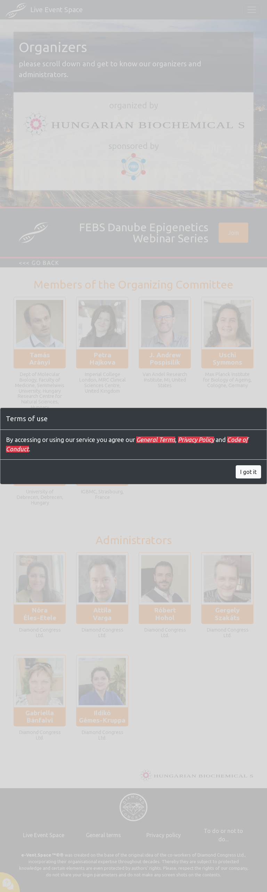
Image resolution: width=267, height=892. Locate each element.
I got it (248, 472)
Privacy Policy (196, 439)
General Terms (155, 439)
